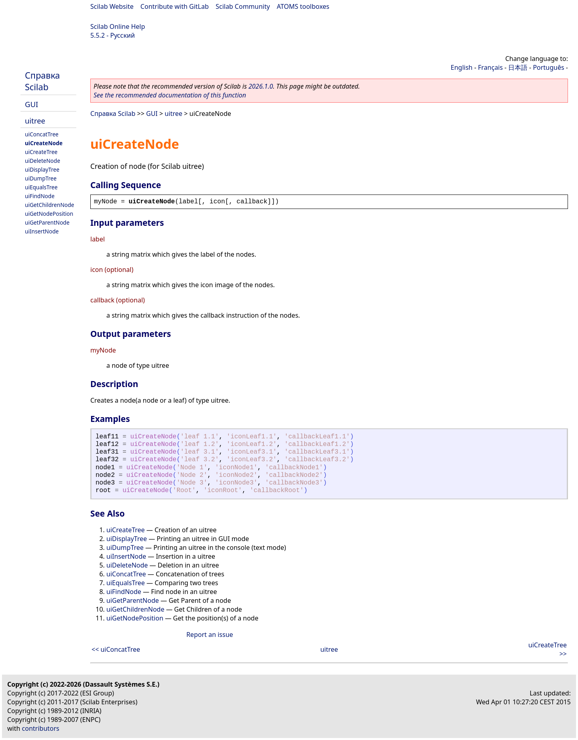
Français (490, 67)
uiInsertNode (42, 231)
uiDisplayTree (42, 169)
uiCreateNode (44, 143)
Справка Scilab (42, 81)
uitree (35, 121)
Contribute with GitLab (174, 6)
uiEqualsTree (41, 187)
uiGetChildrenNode (49, 205)
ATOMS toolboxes (303, 6)
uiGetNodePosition (49, 213)
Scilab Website (112, 6)
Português (548, 67)
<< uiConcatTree (116, 649)
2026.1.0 (260, 86)
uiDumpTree (41, 178)
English (461, 67)
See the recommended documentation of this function (170, 95)
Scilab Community (243, 6)
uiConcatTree (42, 134)
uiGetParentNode (47, 222)
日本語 (517, 67)
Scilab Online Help (117, 26)
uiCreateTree (41, 152)
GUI (31, 104)
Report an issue (209, 634)
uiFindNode (40, 196)
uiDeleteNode (42, 160)
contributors (40, 728)
